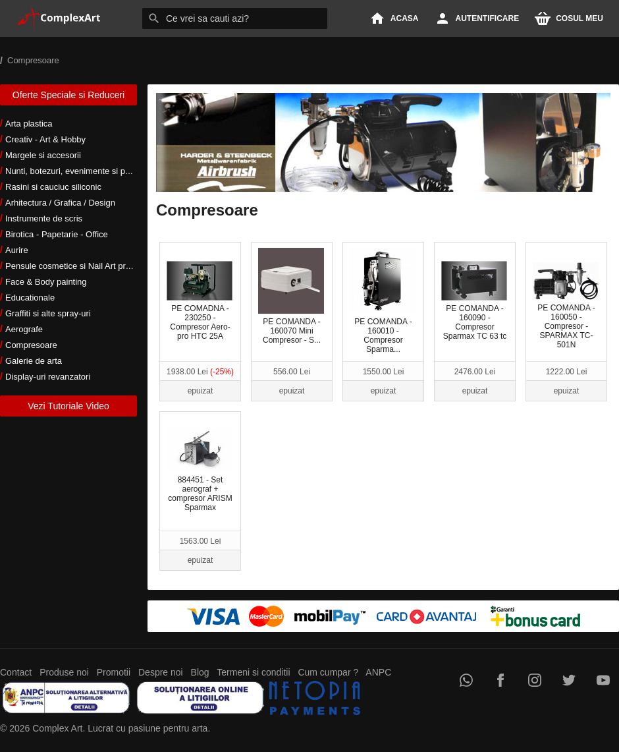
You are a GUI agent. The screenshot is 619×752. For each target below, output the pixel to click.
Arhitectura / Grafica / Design (60, 203)
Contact (16, 672)
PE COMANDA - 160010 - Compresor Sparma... (383, 301)
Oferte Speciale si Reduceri (68, 95)
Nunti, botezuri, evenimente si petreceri (79, 171)
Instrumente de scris (43, 218)
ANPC (378, 672)
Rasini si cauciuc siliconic (53, 187)
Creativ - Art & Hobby (45, 139)
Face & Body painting (46, 282)
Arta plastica (29, 124)
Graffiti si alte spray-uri (48, 313)
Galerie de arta (33, 361)
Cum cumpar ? (328, 672)
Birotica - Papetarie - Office (56, 234)
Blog (200, 672)
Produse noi (64, 672)
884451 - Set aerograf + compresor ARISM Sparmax (199, 470)
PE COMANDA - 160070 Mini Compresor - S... (291, 296)
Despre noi (160, 672)
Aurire (16, 250)
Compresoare (31, 345)
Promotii (113, 672)
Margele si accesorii (43, 155)
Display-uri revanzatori (47, 377)
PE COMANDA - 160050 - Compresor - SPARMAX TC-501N (566, 305)
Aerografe (24, 329)
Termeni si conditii (253, 672)
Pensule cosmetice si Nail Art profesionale (85, 266)
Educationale (30, 298)
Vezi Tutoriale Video (68, 406)
